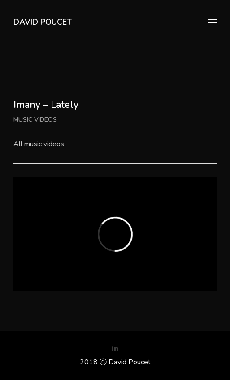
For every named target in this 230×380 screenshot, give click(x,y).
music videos (35, 119)
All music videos (38, 144)
